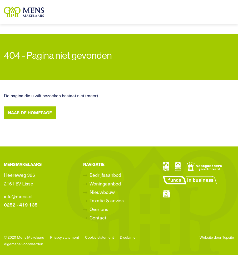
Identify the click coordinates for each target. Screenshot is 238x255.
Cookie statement (99, 237)
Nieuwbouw (102, 191)
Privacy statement (64, 237)
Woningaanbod (105, 183)
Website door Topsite (217, 237)
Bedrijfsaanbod (105, 174)
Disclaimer (128, 237)
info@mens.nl (18, 196)
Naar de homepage (30, 112)
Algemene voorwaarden (23, 244)
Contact (98, 217)
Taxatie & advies (107, 200)
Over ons (99, 209)
